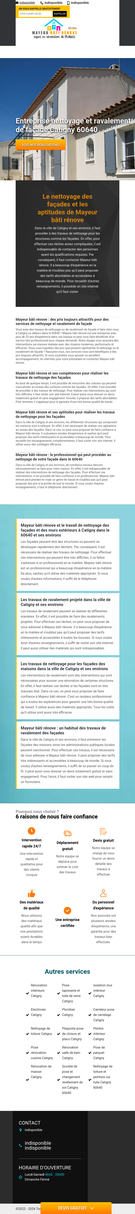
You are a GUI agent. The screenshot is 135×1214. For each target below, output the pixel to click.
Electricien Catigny (38, 1012)
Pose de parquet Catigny (99, 1052)
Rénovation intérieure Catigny (39, 990)
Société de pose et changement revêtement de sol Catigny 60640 (72, 1079)
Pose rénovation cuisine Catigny (42, 1052)
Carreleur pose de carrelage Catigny (103, 1015)
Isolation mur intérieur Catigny (102, 990)
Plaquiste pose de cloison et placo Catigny (72, 1034)
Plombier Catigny (68, 1012)
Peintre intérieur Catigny (99, 1034)
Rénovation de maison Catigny (41, 1071)
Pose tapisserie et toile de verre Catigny (71, 993)
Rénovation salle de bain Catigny (71, 1052)
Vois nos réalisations (41, 145)
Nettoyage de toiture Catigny (41, 1031)
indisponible (25, 2)
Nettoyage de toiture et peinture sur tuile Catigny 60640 (102, 1077)
